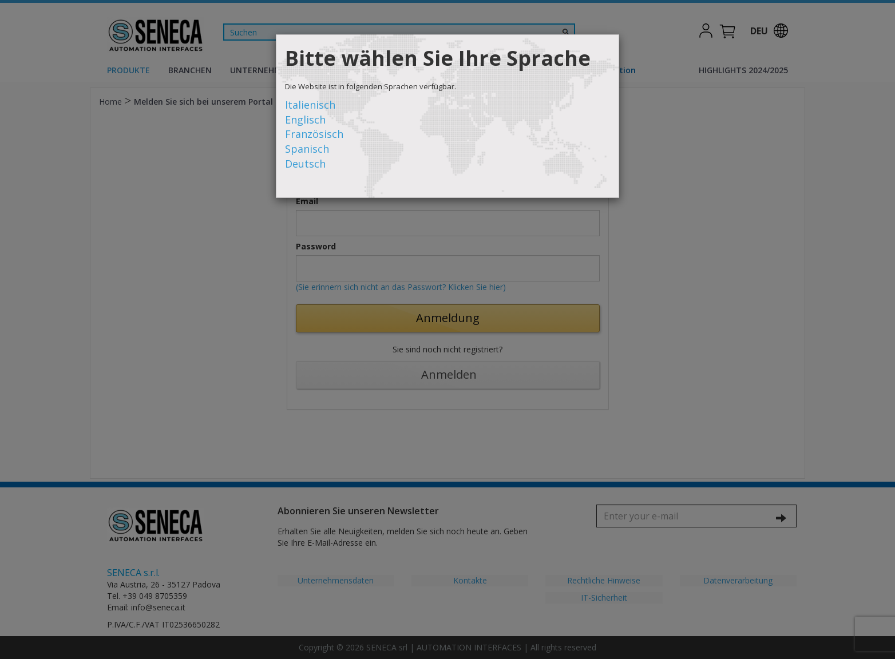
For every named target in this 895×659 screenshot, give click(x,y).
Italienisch (310, 105)
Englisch (305, 119)
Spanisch (307, 149)
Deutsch (305, 163)
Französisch (314, 134)
